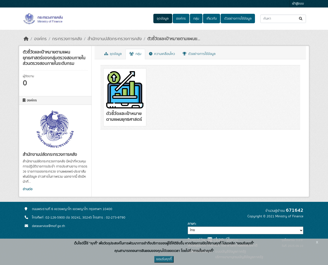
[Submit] (301, 19)
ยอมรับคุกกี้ (164, 259)
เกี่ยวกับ (212, 18)
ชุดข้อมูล (163, 18)
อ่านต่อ (27, 189)
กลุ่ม (196, 18)
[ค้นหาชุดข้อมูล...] (283, 19)
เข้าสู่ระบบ (298, 3)
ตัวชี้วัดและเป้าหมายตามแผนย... (173, 39)
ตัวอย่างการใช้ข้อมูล (238, 18)
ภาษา (191, 223)
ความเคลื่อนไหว (162, 54)
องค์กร (181, 18)
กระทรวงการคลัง (67, 39)
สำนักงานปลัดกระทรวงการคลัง (115, 39)
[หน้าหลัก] (26, 39)
